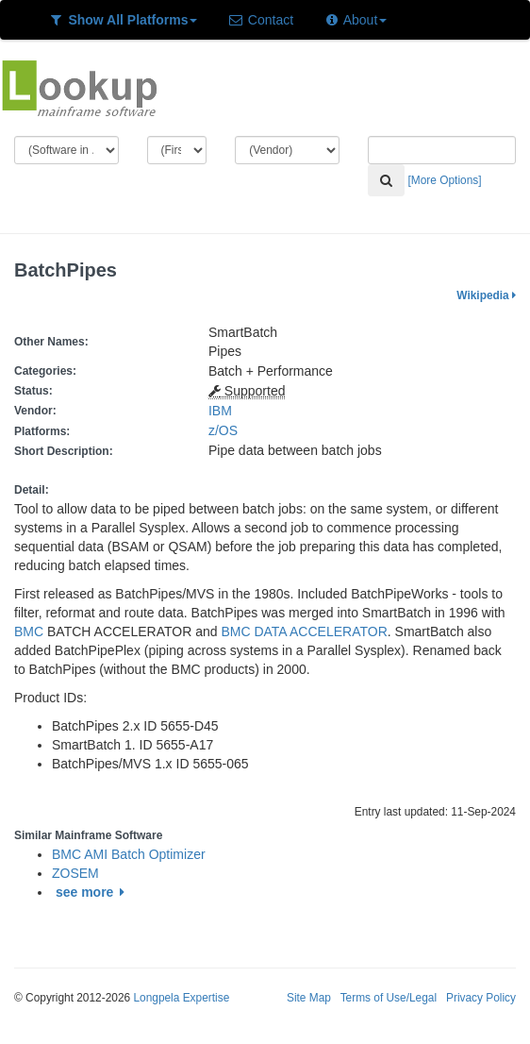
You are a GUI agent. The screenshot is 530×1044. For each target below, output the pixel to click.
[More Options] (445, 180)
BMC (28, 631)
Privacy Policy (481, 997)
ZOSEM (75, 873)
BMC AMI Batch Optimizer (129, 854)
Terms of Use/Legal (388, 997)
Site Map (309, 997)
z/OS (226, 430)
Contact (260, 19)
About (355, 19)
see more (93, 892)
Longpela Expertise (181, 997)
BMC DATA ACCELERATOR (304, 631)
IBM (220, 410)
